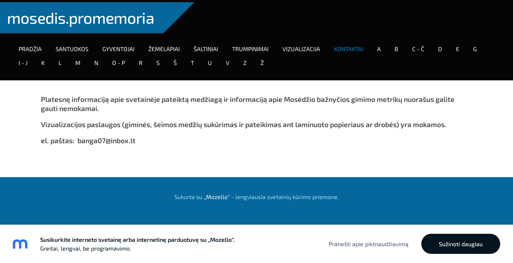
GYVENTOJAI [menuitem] (120, 46)
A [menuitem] (381, 46)
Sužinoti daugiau (461, 243)
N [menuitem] (98, 60)
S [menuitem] (160, 60)
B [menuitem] (398, 46)
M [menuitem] (80, 60)
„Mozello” (217, 192)
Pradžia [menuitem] (32, 46)
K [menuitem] (45, 60)
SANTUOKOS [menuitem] (74, 46)
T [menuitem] (194, 60)
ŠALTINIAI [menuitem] (208, 46)
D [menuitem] (442, 46)
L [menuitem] (62, 60)
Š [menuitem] (177, 60)
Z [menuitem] (247, 60)
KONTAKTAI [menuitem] (350, 46)
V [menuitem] (230, 60)
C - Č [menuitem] (420, 46)
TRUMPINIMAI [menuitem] (252, 46)
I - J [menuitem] (25, 60)
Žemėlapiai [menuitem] (166, 46)
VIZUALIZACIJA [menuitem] (303, 46)
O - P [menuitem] (120, 60)
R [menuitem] (143, 60)
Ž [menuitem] (264, 60)
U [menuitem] (212, 60)
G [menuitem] (477, 46)
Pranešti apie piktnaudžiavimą (368, 243)
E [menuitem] (459, 46)
